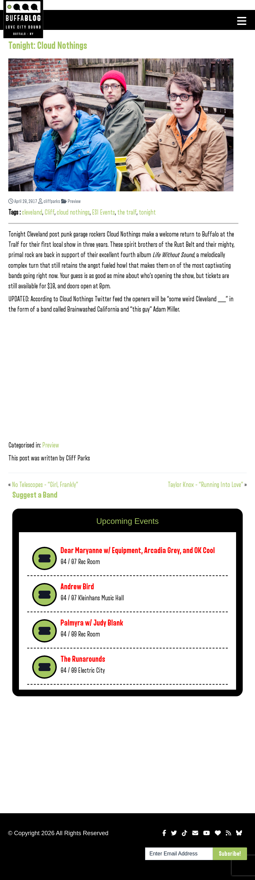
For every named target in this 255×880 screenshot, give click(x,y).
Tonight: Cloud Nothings (47, 46)
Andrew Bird (77, 587)
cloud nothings (73, 212)
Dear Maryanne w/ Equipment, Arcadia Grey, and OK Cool (137, 550)
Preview (71, 201)
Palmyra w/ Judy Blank (91, 623)
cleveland (32, 212)
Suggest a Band (34, 495)
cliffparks (49, 201)
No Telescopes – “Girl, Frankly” (45, 484)
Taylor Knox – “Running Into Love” (205, 484)
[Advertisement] (127, 753)
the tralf (126, 212)
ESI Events (103, 212)
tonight (147, 212)
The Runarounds (82, 659)
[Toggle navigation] (242, 21)
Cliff (49, 212)
